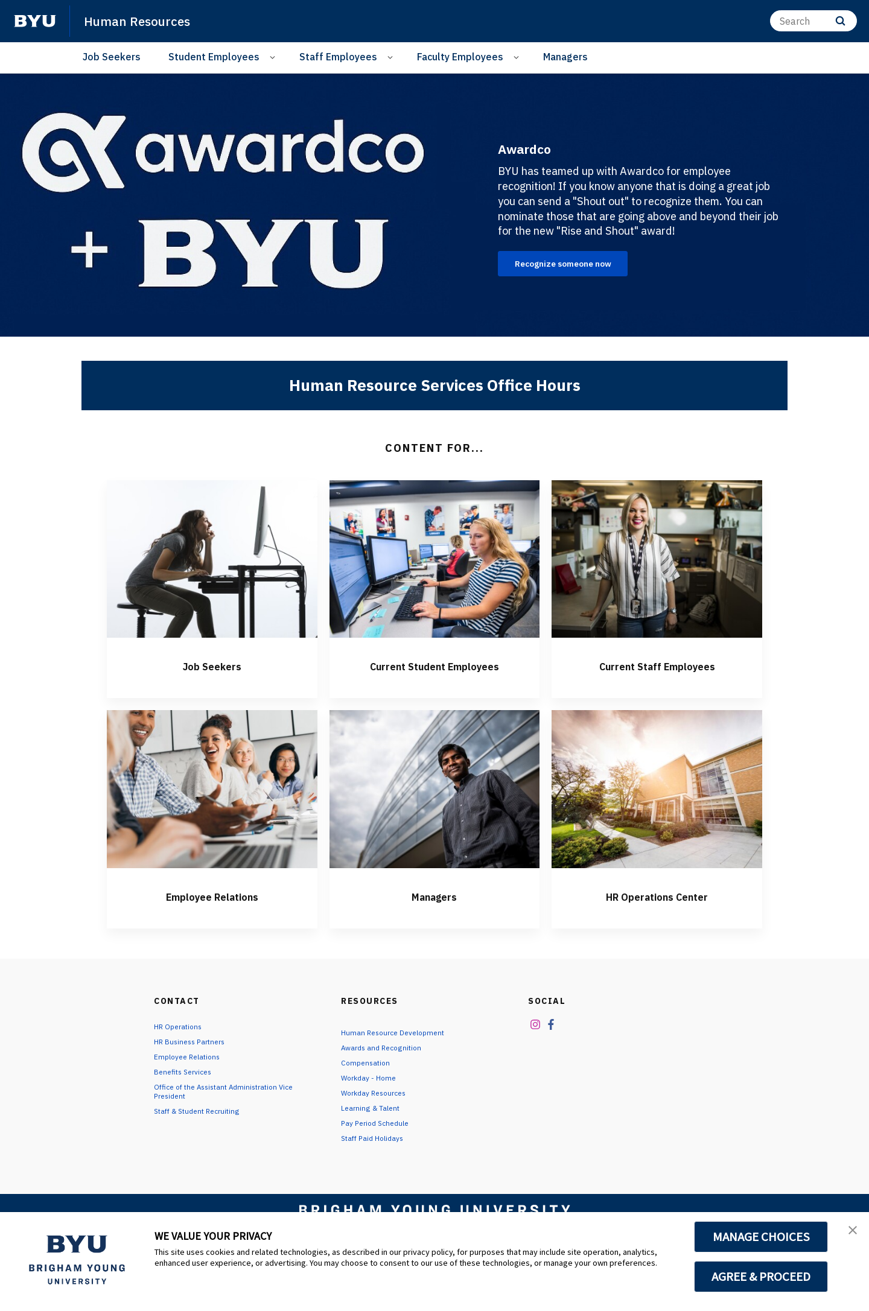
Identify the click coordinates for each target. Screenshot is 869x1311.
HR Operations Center (657, 918)
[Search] (813, 20)
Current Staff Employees (657, 669)
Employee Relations (211, 918)
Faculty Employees (460, 57)
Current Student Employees (434, 678)
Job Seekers (112, 57)
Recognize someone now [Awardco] (576, 266)
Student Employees (213, 57)
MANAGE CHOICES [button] (761, 1236)
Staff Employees (338, 57)
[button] (849, 1234)
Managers (565, 57)
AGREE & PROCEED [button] (761, 1276)
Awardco (543, 146)
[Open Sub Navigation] (274, 57)
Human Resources (144, 20)
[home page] (35, 21)
